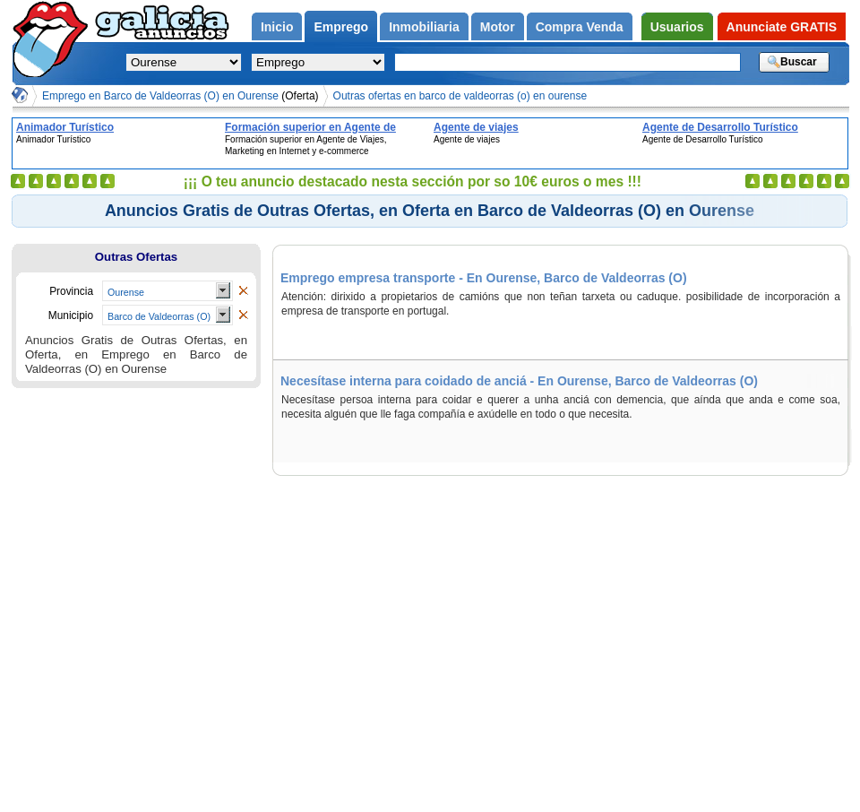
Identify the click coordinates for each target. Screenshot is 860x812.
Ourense (126, 292)
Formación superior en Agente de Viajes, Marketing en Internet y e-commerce (310, 127)
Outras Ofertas (136, 256)
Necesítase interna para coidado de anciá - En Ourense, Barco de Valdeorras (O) (519, 381)
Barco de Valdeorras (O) (159, 316)
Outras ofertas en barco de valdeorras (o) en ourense (460, 96)
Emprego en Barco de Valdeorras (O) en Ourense (180, 96)
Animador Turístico (65, 127)
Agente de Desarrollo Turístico (720, 127)
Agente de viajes (476, 127)
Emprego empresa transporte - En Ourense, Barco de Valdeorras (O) (483, 278)
